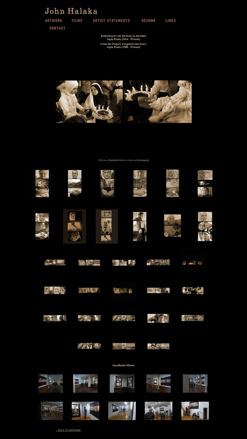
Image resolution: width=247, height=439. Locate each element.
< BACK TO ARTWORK (68, 430)
